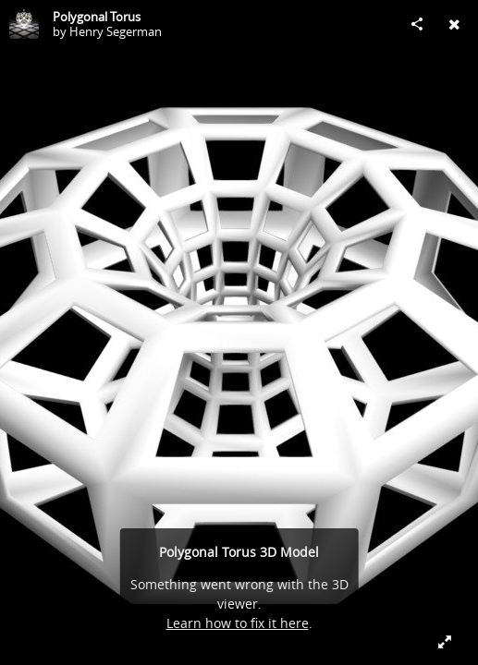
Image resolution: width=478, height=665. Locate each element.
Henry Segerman (115, 31)
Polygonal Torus (97, 16)
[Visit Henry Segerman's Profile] (24, 24)
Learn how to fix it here (237, 623)
